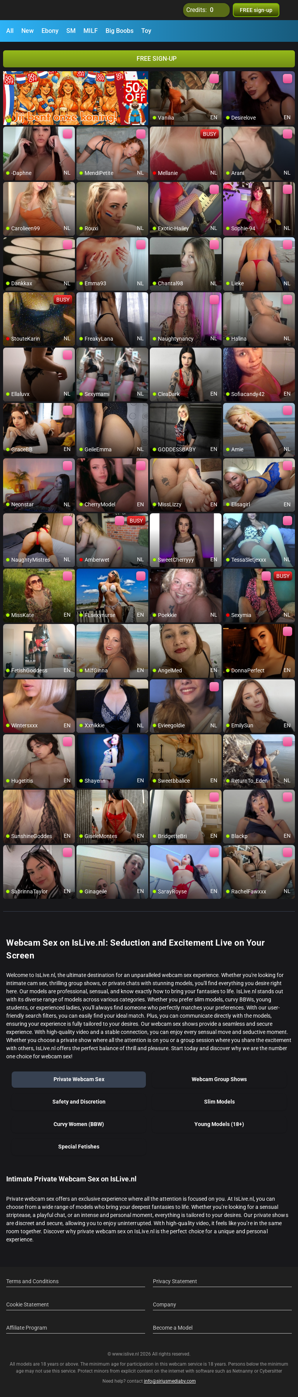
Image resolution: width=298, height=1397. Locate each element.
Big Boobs (119, 30)
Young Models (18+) (219, 1124)
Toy (146, 30)
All (10, 30)
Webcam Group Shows (219, 1079)
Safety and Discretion (79, 1102)
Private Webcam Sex (79, 1079)
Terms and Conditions (32, 1281)
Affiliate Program (26, 1328)
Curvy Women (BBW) (79, 1124)
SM (71, 30)
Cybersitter (271, 1371)
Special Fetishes (78, 1146)
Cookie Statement (27, 1304)
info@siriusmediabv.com (170, 1381)
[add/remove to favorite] (156, 77)
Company (164, 1304)
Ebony (50, 30)
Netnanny (243, 1371)
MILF (90, 30)
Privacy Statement (175, 1281)
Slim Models (219, 1102)
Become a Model (172, 1328)
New (27, 30)
